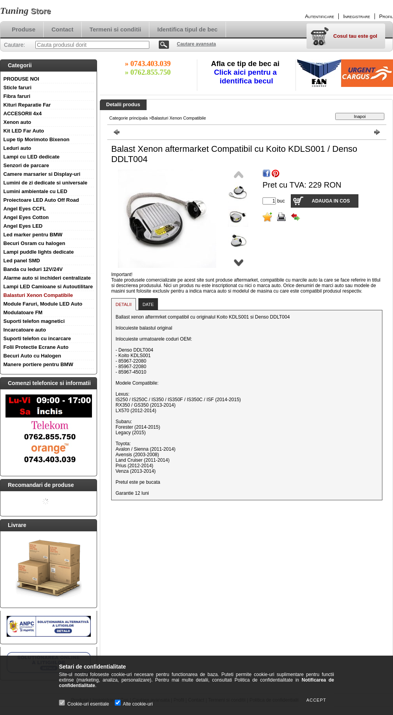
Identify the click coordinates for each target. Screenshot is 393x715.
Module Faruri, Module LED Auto (43, 304)
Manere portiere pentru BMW (38, 364)
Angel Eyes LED (23, 226)
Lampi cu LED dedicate (32, 157)
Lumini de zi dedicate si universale (46, 183)
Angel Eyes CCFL (25, 209)
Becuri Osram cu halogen (35, 243)
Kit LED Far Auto (24, 131)
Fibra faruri (17, 96)
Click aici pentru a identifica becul (246, 76)
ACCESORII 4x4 (23, 113)
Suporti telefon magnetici (34, 321)
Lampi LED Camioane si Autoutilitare (48, 286)
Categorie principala (128, 118)
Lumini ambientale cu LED (36, 191)
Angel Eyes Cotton (26, 217)
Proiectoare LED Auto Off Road (41, 200)
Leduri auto (17, 148)
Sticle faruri (18, 87)
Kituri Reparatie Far (27, 105)
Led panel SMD (22, 261)
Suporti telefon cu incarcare (37, 338)
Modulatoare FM (23, 312)
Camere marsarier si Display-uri (42, 174)
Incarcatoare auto (25, 330)
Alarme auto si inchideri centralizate (47, 278)
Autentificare (319, 16)
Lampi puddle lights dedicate (39, 252)
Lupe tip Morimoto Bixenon (37, 139)
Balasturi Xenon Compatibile (38, 295)
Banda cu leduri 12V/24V (33, 269)
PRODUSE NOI (21, 79)
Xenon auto (17, 122)
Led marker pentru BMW (33, 235)
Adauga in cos (331, 201)
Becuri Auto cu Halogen (32, 356)
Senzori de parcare (26, 165)
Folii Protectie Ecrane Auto (36, 347)
